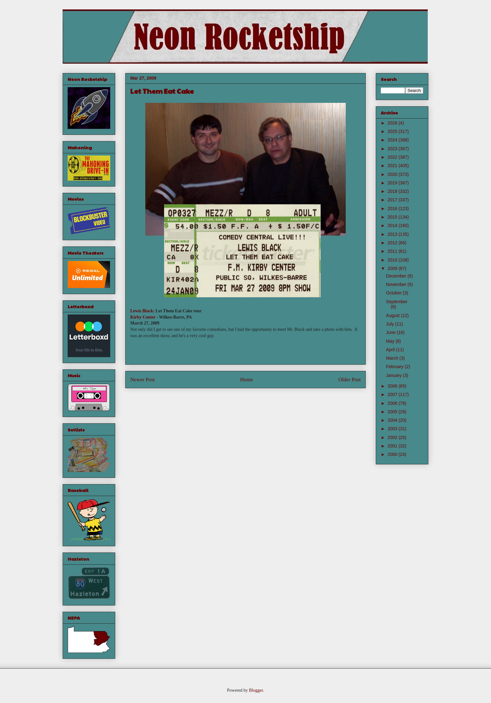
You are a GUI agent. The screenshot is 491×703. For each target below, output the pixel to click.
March (393, 358)
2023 (393, 148)
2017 (393, 199)
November (396, 284)
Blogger (256, 690)
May (390, 341)
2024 (393, 139)
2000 (393, 454)
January (394, 375)
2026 (393, 122)
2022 (393, 157)
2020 (393, 174)
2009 (393, 268)
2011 (393, 251)
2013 (393, 234)
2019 (393, 182)
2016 (393, 208)
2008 (393, 385)
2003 (393, 428)
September (396, 301)
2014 (393, 225)
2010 (393, 259)
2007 (393, 394)
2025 (393, 131)
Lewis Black (141, 311)
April (391, 349)
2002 (393, 437)
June (391, 332)
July (390, 323)
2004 (393, 420)
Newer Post (142, 380)
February (395, 366)
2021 (393, 165)
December (396, 275)
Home (246, 380)
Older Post (350, 380)
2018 (393, 191)
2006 (393, 403)
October (394, 292)
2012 (393, 242)
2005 (393, 411)
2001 (393, 445)
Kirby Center (142, 317)
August (393, 315)
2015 (393, 216)
